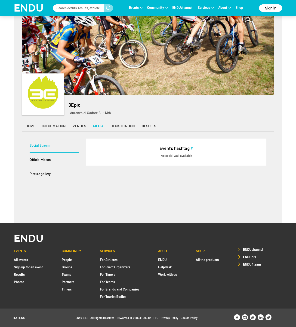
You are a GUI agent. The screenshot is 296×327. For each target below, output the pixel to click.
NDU (29, 8)
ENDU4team (252, 264)
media (98, 126)
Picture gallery (40, 174)
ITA (15, 318)
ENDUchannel (182, 7)
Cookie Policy (189, 318)
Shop (239, 7)
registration (123, 126)
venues (79, 126)
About (224, 7)
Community (157, 7)
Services (206, 7)
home (30, 126)
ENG (22, 318)
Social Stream (40, 145)
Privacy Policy (169, 318)
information (54, 126)
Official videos (40, 159)
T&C (155, 318)
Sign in (270, 8)
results (149, 126)
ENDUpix (249, 257)
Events (135, 7)
